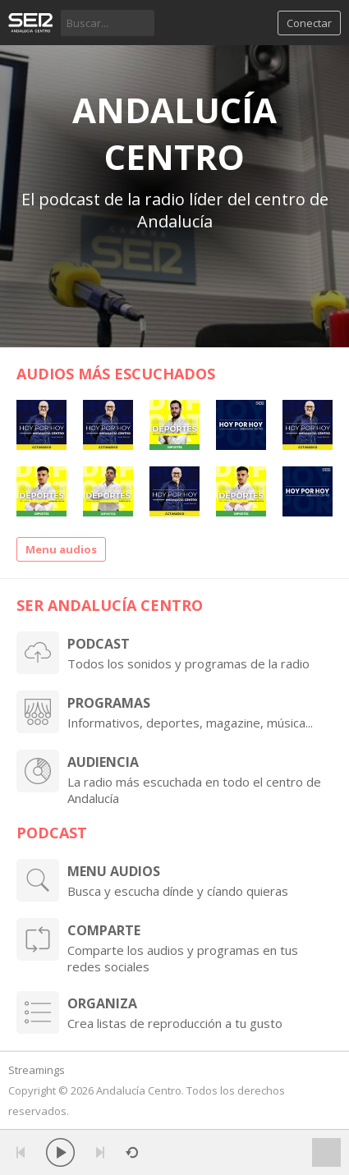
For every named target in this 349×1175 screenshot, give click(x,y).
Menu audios (61, 549)
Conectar (309, 23)
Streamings (36, 1070)
